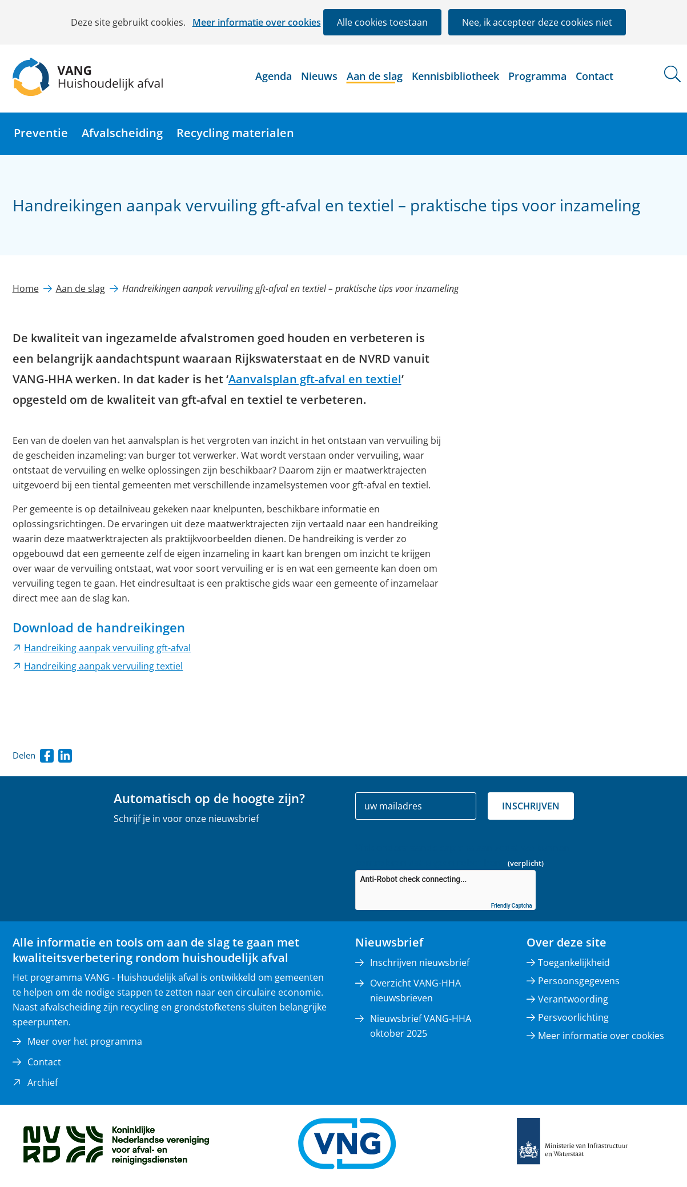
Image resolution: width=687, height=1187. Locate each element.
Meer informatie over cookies (256, 22)
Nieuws (319, 76)
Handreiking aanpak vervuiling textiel (103, 666)
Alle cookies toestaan (382, 22)
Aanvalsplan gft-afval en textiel (314, 379)
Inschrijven (531, 806)
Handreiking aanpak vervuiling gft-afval (107, 647)
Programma (537, 76)
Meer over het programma (84, 1041)
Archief (42, 1082)
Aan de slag (375, 76)
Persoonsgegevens (579, 981)
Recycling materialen (235, 133)
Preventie (41, 133)
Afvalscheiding (122, 133)
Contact (594, 76)
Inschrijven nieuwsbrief (419, 962)
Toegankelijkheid (574, 962)
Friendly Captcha (511, 906)
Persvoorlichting (573, 1017)
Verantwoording (573, 999)
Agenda (273, 76)
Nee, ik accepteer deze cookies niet (537, 22)
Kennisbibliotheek (455, 76)
